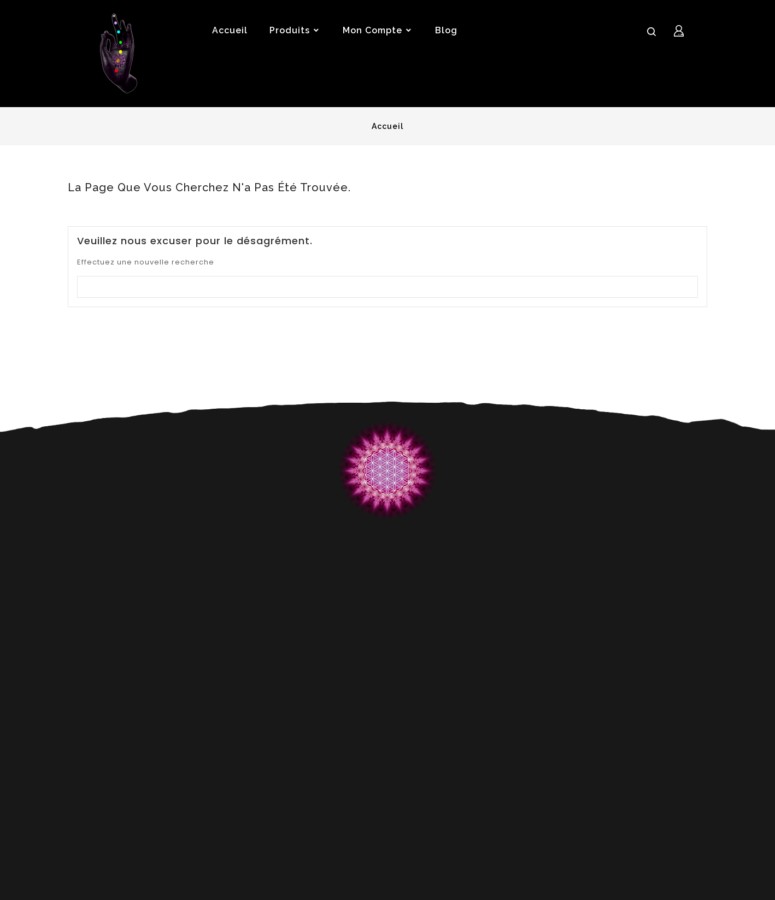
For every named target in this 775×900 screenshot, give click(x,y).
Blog (446, 30)
